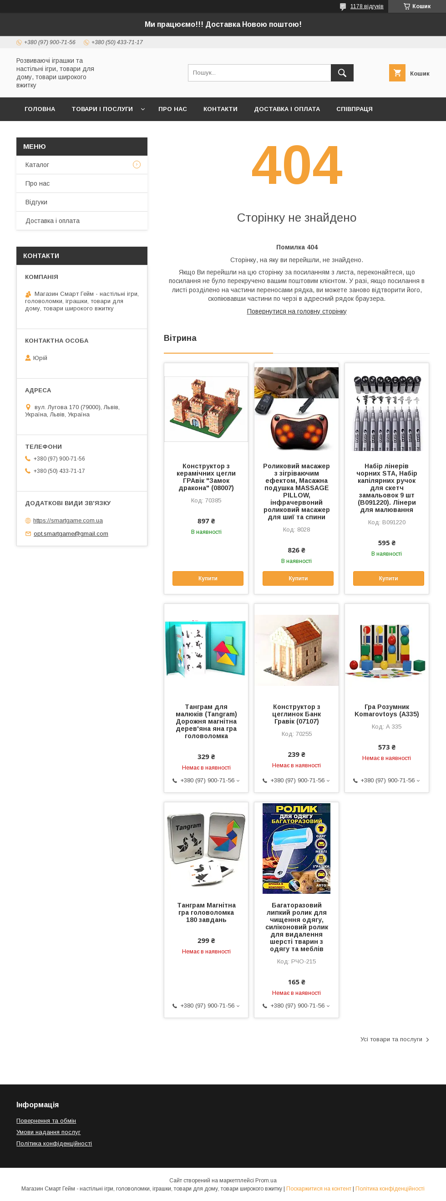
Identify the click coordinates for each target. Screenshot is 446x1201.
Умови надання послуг (48, 1132)
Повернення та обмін (46, 1120)
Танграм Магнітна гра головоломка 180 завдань (206, 912)
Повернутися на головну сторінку (297, 311)
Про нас (172, 109)
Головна (40, 109)
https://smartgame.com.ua (68, 520)
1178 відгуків (367, 6)
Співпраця (354, 109)
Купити (208, 578)
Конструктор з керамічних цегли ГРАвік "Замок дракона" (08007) (206, 477)
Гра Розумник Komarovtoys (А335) (387, 710)
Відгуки (36, 202)
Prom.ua (266, 1180)
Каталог (37, 164)
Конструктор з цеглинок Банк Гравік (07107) (296, 714)
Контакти (220, 109)
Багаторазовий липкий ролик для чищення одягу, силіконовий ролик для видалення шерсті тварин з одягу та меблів (296, 927)
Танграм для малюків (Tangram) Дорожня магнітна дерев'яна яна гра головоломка (206, 721)
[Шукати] (342, 72)
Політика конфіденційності (54, 1143)
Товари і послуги (102, 109)
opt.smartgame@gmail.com (71, 533)
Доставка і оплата (287, 109)
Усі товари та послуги (391, 1039)
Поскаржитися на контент (318, 1189)
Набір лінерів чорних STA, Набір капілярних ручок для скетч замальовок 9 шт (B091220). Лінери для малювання (386, 487)
